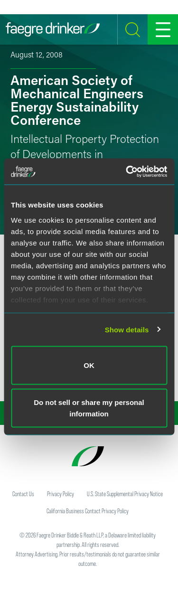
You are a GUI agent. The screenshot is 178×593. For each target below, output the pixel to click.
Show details (127, 329)
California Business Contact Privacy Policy (88, 511)
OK (89, 365)
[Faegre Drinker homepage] (53, 29)
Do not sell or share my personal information (89, 407)
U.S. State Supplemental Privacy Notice (125, 494)
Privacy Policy (60, 494)
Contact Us (23, 494)
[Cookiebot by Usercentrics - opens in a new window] (126, 171)
